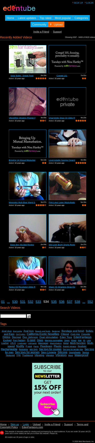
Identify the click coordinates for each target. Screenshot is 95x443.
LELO (13, 343)
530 (15, 301)
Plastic (58, 346)
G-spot (31, 340)
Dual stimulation (49, 337)
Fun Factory (19, 340)
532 (30, 301)
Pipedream (46, 346)
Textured (10, 355)
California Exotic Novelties (43, 334)
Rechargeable (9, 349)
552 (90, 301)
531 (22, 301)
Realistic (82, 346)
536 (61, 301)
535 (54, 301)
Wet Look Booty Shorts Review (62, 244)
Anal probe (17, 331)
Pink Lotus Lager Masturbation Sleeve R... (62, 202)
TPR (18, 355)
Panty (36, 346)
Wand (70, 355)
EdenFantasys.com (32, 427)
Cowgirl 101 (62, 75)
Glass (40, 340)
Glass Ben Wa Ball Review (22, 244)
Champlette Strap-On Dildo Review (62, 118)
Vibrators (61, 355)
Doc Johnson (30, 337)
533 (38, 301)
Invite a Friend (41, 31)
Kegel (73, 340)
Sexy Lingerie (48, 352)
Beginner (56, 331)
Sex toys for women (27, 352)
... (8, 301)
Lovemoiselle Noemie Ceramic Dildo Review (62, 160)
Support (57, 31)
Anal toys (28, 331)
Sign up (78, 3)
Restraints (23, 349)
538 (77, 301)
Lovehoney (22, 343)
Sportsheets (75, 352)
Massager (43, 343)
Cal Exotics (20, 334)
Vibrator (50, 355)
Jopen (67, 340)
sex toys (34, 349)
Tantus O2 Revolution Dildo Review (22, 287)
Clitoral (65, 334)
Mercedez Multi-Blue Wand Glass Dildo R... (22, 202)
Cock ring (75, 334)
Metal (65, 343)
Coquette (85, 334)
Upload (37, 424)
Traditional (27, 355)
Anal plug (6, 331)
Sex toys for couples (50, 349)
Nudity (20, 346)
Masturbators (56, 343)
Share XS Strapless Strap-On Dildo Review (62, 287)
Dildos (6, 337)
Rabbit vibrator (69, 346)
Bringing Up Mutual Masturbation (22, 160)
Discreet (16, 337)
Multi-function (78, 343)
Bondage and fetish (73, 331)
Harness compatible (54, 340)
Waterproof (81, 355)
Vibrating (39, 355)
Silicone (62, 352)
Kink (79, 340)
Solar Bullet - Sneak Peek (22, 75)
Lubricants (32, 343)
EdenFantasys (82, 337)
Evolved (7, 340)
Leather (5, 343)
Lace (89, 340)
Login (89, 3)
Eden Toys (66, 337)
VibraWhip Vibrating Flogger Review (22, 118)
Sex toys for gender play (73, 349)
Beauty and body (42, 331)
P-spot (29, 346)
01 (3, 301)
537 (69, 301)
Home (3, 424)
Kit (84, 340)
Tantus (85, 352)
